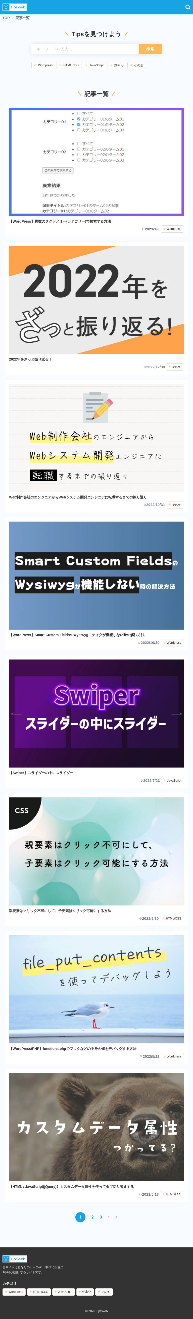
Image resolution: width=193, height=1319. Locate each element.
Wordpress (45, 65)
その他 (138, 65)
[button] (187, 7)
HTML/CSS (71, 65)
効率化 (118, 65)
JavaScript (96, 65)
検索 (150, 49)
